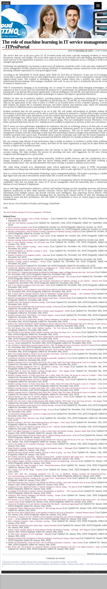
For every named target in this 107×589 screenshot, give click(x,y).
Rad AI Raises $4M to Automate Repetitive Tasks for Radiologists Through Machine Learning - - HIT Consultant (49, 294)
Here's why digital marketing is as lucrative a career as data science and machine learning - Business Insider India (49, 431)
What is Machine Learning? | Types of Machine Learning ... (29, 521)
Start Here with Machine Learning (20, 223)
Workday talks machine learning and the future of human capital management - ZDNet (39, 311)
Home (6, 3)
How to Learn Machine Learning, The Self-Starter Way (28, 242)
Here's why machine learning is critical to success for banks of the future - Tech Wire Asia (39, 354)
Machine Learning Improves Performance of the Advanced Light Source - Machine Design (39, 298)
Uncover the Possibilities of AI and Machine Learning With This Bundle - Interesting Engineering (43, 504)
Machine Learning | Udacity (17, 259)
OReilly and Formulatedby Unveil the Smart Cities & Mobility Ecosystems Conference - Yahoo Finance (45, 543)
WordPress (89, 572)
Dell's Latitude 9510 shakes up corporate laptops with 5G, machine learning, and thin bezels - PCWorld (43, 435)
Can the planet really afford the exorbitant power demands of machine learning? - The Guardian (42, 277)
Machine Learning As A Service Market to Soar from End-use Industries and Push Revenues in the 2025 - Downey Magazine (51, 289)
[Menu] (98, 5)
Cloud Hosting (75, 572)
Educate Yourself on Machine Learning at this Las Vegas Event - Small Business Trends (40, 478)
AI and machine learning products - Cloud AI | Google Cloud (29, 414)
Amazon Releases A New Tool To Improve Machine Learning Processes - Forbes (38, 397)
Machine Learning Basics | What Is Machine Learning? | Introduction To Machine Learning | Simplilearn (44, 231)
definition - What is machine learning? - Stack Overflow (28, 247)
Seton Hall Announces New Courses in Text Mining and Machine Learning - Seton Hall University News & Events (49, 482)
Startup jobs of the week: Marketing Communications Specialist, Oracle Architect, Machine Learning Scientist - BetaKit (49, 349)
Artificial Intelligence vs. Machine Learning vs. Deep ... (28, 251)
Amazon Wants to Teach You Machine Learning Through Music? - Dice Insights (38, 371)
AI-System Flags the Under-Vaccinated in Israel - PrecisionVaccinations (34, 465)
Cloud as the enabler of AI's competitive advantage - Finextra (30, 444)
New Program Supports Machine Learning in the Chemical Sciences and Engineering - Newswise (43, 461)
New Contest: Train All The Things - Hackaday (25, 470)
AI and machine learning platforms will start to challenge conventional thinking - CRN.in (39, 380)
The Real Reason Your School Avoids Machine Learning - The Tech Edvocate (38, 328)
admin (70, 51)
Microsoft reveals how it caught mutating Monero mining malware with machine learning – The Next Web (40, 562)
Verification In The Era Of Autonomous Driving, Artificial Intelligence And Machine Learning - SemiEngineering (49, 319)
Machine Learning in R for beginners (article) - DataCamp (29, 255)
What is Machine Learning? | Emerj (20, 227)
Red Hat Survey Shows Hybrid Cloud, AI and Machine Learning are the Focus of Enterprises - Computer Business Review (51, 513)
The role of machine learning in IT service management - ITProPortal (27, 212)
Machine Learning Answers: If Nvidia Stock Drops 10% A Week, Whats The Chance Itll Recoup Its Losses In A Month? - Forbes (55, 375)
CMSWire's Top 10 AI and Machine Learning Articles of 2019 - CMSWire (34, 427)
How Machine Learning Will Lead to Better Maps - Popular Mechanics (32, 525)
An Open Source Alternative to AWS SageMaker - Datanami (29, 534)
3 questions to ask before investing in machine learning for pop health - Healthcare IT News (40, 358)
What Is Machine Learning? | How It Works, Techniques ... (29, 219)
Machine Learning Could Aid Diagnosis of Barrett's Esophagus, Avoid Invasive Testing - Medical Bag (43, 538)
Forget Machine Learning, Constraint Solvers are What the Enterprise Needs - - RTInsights (40, 448)
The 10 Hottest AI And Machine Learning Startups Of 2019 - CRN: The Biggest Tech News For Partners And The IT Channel (51, 345)
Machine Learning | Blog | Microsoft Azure (23, 418)
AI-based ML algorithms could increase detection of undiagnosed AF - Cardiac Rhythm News (41, 268)
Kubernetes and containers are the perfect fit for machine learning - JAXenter (34, 405)
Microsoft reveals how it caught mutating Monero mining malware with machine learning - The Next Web (44, 337)
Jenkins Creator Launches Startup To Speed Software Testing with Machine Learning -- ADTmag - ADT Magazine (49, 530)
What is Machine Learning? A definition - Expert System (29, 236)
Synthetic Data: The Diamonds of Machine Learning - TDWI (29, 302)
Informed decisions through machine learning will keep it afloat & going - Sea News (39, 452)
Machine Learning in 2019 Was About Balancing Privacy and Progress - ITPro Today (39, 422)
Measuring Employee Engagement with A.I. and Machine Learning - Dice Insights (39, 367)
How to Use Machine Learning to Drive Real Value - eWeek (29, 285)
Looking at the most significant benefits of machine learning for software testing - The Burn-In (42, 487)
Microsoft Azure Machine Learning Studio (22, 229)
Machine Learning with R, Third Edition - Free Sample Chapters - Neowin (34, 315)
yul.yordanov (103, 572)
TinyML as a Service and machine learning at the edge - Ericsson (31, 410)
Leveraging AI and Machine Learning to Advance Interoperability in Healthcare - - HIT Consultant (43, 491)
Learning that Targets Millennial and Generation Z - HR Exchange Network (35, 508)
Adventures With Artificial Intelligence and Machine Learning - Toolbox (34, 495)
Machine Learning (14, 266)
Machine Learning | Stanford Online (20, 240)
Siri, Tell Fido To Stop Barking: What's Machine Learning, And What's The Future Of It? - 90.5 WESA (44, 332)
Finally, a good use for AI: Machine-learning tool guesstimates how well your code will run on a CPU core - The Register (51, 440)
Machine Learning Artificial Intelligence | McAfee (27, 262)
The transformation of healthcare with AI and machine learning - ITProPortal (34, 307)
